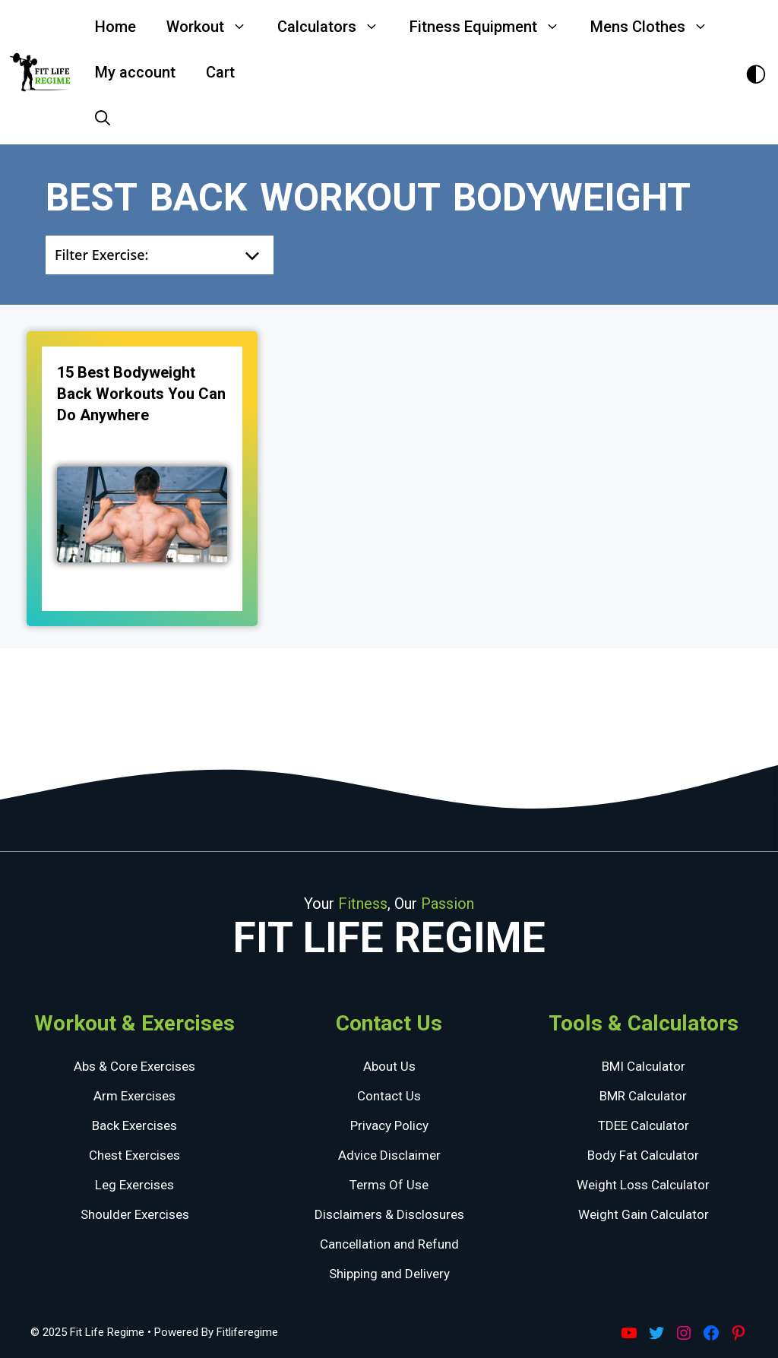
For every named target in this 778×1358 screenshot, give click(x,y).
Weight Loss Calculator (643, 1184)
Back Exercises (134, 1125)
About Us (389, 1066)
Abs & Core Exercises (134, 1066)
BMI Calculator (643, 1066)
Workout (214, 26)
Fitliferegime (247, 1332)
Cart (220, 72)
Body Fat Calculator (643, 1155)
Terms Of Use (389, 1184)
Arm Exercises (134, 1095)
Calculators (335, 26)
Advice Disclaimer (389, 1155)
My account (135, 72)
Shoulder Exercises (135, 1214)
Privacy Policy (389, 1125)
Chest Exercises (134, 1155)
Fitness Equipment (492, 26)
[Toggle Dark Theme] (756, 72)
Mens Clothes (656, 26)
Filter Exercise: (101, 254)
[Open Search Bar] (102, 118)
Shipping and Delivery (389, 1273)
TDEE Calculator (643, 1125)
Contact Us (389, 1095)
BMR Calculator (643, 1095)
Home (115, 26)
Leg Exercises (134, 1184)
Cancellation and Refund (389, 1244)
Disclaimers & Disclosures (389, 1214)
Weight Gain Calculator (643, 1214)
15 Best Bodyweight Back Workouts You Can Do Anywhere (141, 393)
